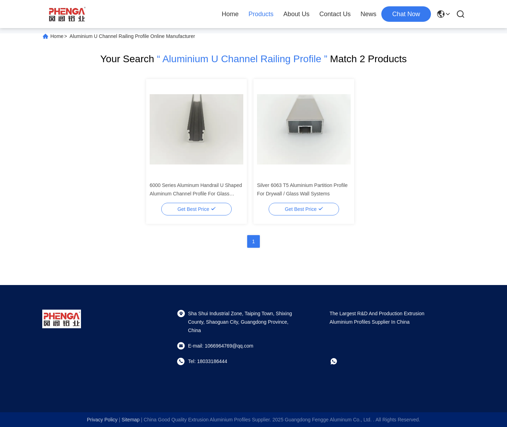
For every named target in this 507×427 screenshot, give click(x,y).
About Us (296, 14)
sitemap (130, 419)
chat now (406, 14)
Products (261, 14)
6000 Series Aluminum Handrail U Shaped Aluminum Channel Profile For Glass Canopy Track (196, 193)
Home (230, 14)
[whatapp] (339, 361)
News (368, 14)
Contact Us (335, 14)
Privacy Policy (102, 419)
